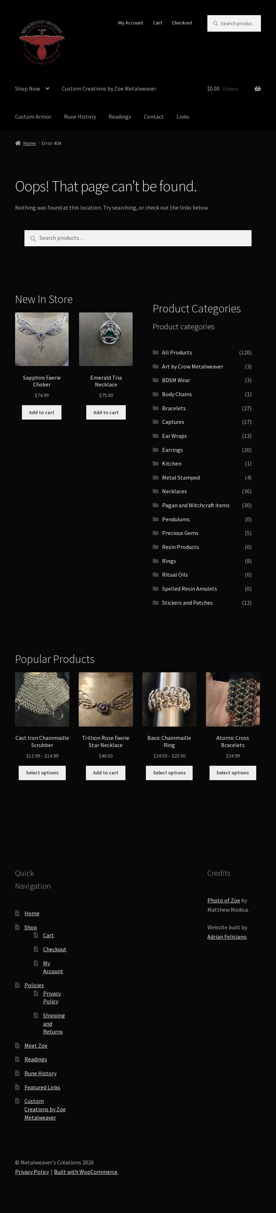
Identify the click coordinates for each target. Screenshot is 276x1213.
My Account (130, 22)
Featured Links (42, 1087)
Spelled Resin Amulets (189, 588)
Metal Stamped (181, 477)
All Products (177, 352)
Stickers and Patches (187, 602)
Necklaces (174, 491)
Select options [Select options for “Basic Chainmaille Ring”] (169, 772)
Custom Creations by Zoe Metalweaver (109, 88)
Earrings (172, 449)
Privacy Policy (32, 1171)
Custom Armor (33, 116)
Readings (120, 116)
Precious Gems (180, 532)
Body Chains (177, 394)
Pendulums (176, 519)
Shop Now (27, 88)
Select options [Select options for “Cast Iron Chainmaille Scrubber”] (42, 772)
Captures (173, 421)
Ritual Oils (175, 574)
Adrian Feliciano (227, 936)
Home (29, 143)
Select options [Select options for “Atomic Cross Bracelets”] (232, 772)
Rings (169, 560)
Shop (30, 927)
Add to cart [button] (41, 412)
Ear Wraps (174, 435)
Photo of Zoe (223, 900)
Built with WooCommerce (86, 1171)
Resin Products (180, 546)
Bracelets (174, 408)
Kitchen (171, 463)
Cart (157, 22)
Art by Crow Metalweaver (192, 366)
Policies (34, 985)
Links (182, 116)
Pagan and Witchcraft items (196, 505)
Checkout (182, 22)
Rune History (80, 116)
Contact (154, 116)
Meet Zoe (35, 1045)
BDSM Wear (176, 380)
